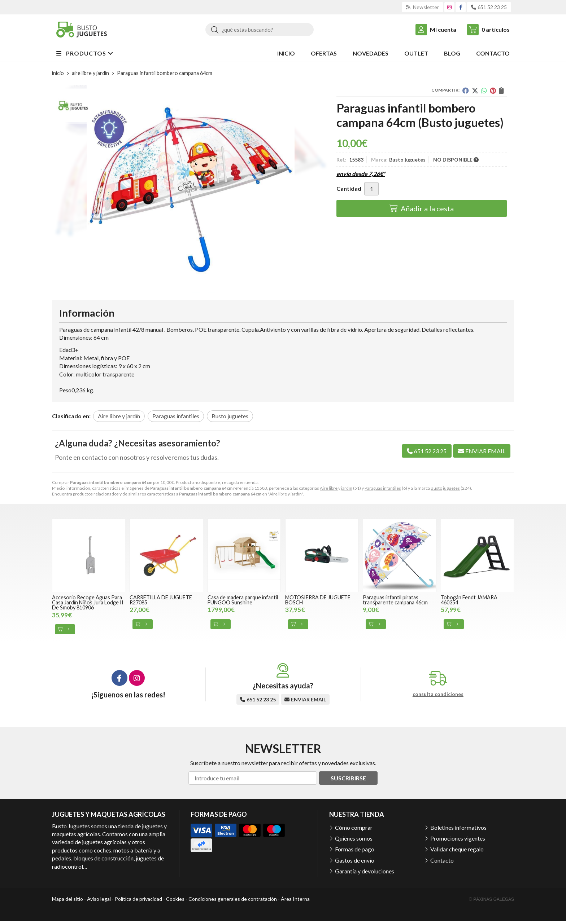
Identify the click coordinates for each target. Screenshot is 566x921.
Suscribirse (348, 778)
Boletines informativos (458, 827)
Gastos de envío (354, 860)
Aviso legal (99, 899)
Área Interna (295, 899)
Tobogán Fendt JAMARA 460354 (469, 599)
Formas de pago (354, 849)
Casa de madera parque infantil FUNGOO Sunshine (243, 599)
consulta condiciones (438, 694)
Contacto (442, 860)
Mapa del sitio (67, 899)
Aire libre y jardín (336, 488)
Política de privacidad (138, 899)
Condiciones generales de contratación (232, 899)
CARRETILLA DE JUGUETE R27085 (161, 599)
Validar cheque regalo (457, 849)
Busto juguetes (445, 488)
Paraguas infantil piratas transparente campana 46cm (395, 599)
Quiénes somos (354, 838)
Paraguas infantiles (383, 488)
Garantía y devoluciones (364, 871)
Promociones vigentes (457, 838)
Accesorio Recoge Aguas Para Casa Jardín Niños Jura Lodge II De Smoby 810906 (87, 602)
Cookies (175, 899)
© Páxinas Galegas (491, 899)
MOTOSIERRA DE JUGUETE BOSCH (318, 599)
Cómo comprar (354, 827)
